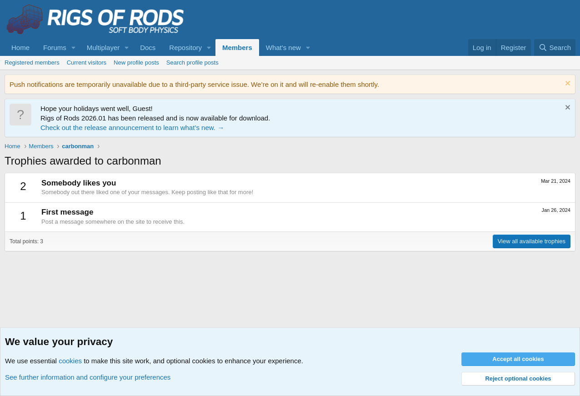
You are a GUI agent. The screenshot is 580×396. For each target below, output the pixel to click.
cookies (70, 361)
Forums (54, 47)
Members (237, 47)
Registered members (32, 62)
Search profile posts (192, 62)
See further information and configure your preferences (87, 377)
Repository (185, 47)
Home (20, 47)
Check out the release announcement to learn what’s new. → (132, 127)
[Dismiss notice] (566, 84)
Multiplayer (103, 47)
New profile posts (136, 62)
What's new (283, 47)
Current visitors (86, 62)
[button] (73, 47)
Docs (147, 47)
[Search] (554, 47)
